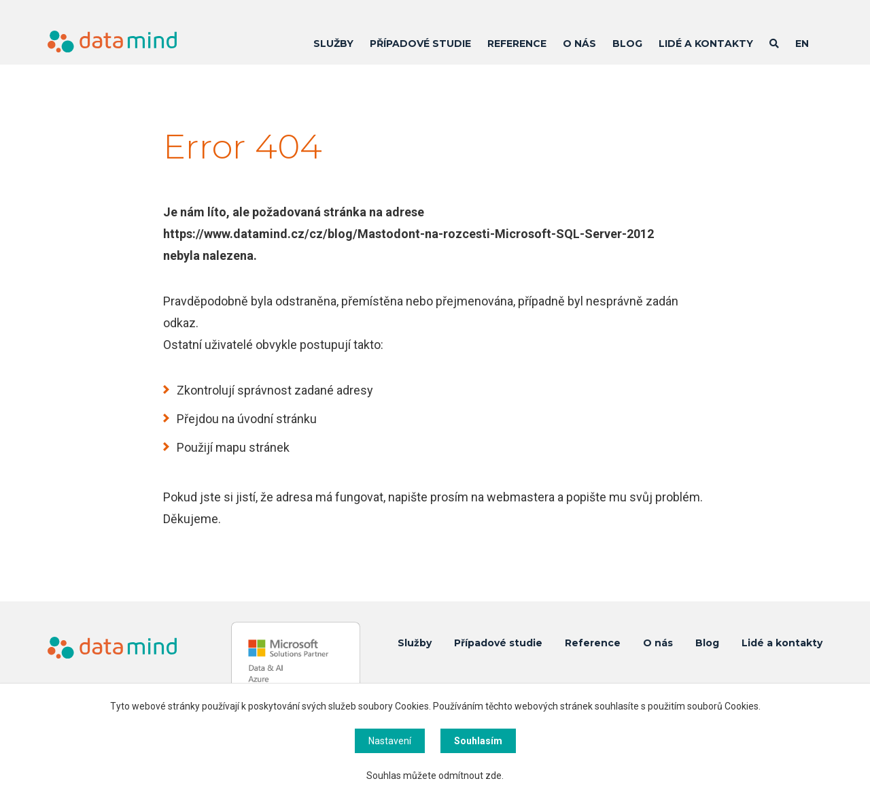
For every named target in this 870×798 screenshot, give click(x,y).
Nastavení (389, 740)
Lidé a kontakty (706, 43)
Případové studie (420, 43)
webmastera (521, 497)
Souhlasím (478, 740)
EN (802, 43)
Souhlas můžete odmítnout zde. (435, 775)
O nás (579, 43)
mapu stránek (252, 447)
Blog (627, 43)
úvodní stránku (277, 419)
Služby (333, 43)
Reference (516, 43)
